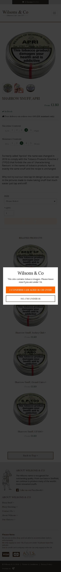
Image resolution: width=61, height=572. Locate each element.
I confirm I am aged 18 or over (31, 289)
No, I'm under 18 (30, 298)
